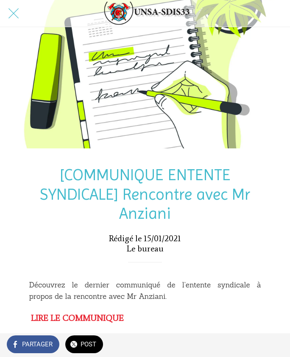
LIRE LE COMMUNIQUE (77, 318)
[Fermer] (13, 13)
